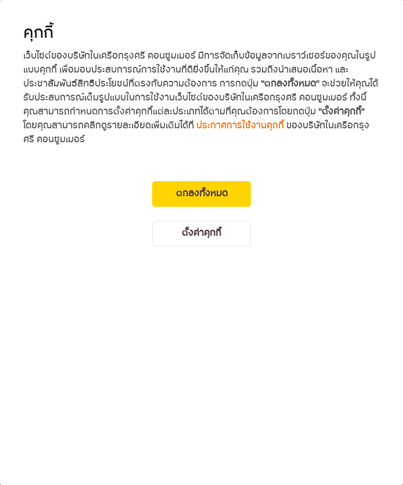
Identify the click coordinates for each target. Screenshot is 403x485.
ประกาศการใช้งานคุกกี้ (240, 125)
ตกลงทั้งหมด (202, 193)
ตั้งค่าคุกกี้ (201, 233)
